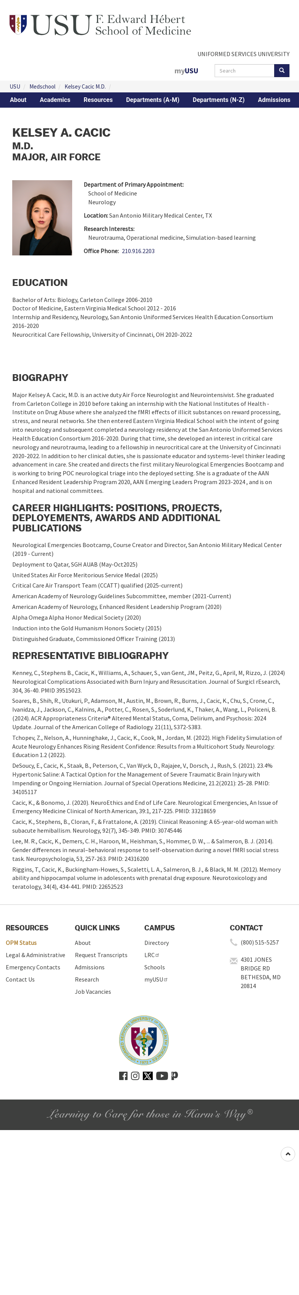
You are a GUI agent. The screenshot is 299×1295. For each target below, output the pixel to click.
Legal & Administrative (35, 955)
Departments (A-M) (152, 99)
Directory (156, 942)
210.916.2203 (138, 251)
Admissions (274, 99)
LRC (152, 955)
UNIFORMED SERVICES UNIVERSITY (243, 54)
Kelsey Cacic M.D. (85, 86)
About (18, 99)
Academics (55, 99)
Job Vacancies (93, 991)
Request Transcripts (101, 955)
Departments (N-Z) (219, 99)
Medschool (42, 86)
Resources (98, 99)
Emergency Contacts (33, 967)
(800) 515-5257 (260, 942)
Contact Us (20, 979)
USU (15, 86)
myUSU (156, 979)
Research (87, 979)
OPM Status (21, 942)
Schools (154, 967)
